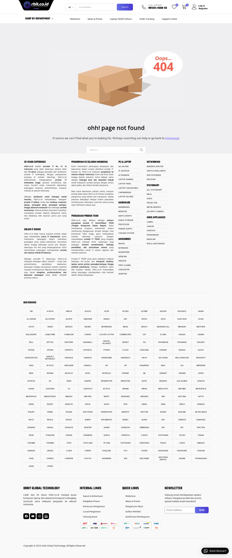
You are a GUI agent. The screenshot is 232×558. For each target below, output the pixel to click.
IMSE (31, 373)
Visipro (50, 458)
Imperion (200, 365)
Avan (200, 319)
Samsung (200, 420)
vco (125, 451)
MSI (163, 396)
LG (69, 389)
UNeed (50, 451)
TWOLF (163, 443)
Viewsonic (163, 451)
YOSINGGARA (201, 458)
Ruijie (144, 420)
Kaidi (69, 381)
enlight (201, 342)
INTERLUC (106, 373)
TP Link (106, 443)
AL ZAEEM (31, 319)
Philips (31, 412)
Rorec (125, 420)
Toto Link (87, 443)
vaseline (106, 451)
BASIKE (88, 327)
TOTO (69, 443)
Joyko (201, 373)
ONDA (144, 404)
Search (124, 7)
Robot (88, 420)
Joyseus (31, 381)
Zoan (31, 466)
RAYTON (144, 412)
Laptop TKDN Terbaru (121, 19)
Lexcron (50, 389)
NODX (31, 404)
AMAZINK (88, 319)
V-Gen (69, 451)
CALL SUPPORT (155, 5)
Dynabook (163, 342)
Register (203, 8)
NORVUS (69, 404)
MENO (144, 389)
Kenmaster (106, 381)
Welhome (144, 458)
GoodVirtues (31, 358)
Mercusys (163, 389)
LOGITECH (87, 389)
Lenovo (201, 381)
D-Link (163, 334)
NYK (125, 404)
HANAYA (88, 358)
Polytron (88, 412)
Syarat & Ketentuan (93, 496)
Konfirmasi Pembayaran (138, 516)
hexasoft (201, 358)
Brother (201, 327)
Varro (88, 451)
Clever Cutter (106, 334)
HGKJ (31, 365)
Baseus (68, 327)
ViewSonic (182, 451)
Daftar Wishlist (133, 511)
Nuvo (106, 404)
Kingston (125, 381)
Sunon (69, 435)
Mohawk (125, 396)
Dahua (182, 334)
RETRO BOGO (201, 412)
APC (125, 319)
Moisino (144, 396)
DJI (144, 342)
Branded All (163, 327)
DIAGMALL (87, 342)
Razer (163, 412)
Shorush (125, 427)
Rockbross (106, 420)
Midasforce (50, 396)
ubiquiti (201, 443)
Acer (106, 311)
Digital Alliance (106, 342)
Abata (69, 311)
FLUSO (125, 350)
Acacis (88, 311)
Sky (163, 427)
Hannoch (125, 358)
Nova (87, 404)
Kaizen (87, 381)
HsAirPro (144, 365)
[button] (215, 551)
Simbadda (144, 427)
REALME (182, 412)
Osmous (201, 404)
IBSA (163, 365)
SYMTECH (125, 435)
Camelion (69, 334)
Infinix (50, 373)
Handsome (106, 358)
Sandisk (31, 427)
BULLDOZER (31, 334)
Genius (182, 350)
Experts (69, 350)
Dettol (50, 342)
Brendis (182, 327)
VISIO (31, 458)
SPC (182, 427)
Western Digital (163, 458)
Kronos (163, 381)
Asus (163, 319)
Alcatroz (50, 319)
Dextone (69, 342)
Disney (125, 342)
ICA (182, 365)
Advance (182, 311)
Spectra (201, 427)
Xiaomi (182, 458)
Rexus (69, 420)
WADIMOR (106, 458)
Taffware (163, 435)
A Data (50, 311)
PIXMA (50, 412)
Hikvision (68, 365)
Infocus (69, 373)
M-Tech (106, 389)
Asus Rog (182, 319)
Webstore (75, 19)
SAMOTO (182, 420)
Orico (182, 404)
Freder (163, 350)
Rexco (50, 420)
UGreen (31, 451)
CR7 (144, 334)
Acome (144, 311)
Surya (107, 435)
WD (125, 458)
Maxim (125, 389)
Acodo (125, 311)
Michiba (182, 389)
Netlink (182, 396)
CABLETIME (50, 334)
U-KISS (182, 443)
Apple (144, 319)
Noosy (50, 404)
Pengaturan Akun (134, 506)
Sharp (107, 427)
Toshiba (31, 443)
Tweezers (144, 443)
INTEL (87, 373)
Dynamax (182, 342)
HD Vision (163, 358)
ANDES (106, 319)
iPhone (125, 373)
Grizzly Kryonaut (50, 357)
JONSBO (182, 373)
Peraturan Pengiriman (94, 506)
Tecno (182, 435)
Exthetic (87, 350)
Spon (31, 435)
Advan (163, 311)
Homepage (172, 138)
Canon (87, 334)
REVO (31, 420)
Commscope (125, 334)
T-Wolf (144, 435)
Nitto (201, 396)
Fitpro (106, 350)
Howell (88, 365)
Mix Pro (88, 396)
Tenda (201, 435)
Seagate (69, 427)
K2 (50, 381)
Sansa (50, 427)
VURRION (69, 458)
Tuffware (125, 443)
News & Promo (95, 19)
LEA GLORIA (182, 381)
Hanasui (69, 358)
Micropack (201, 389)
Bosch (144, 327)
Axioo (50, 327)
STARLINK (50, 435)
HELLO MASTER (182, 358)
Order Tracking (147, 19)
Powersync (106, 412)
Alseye (69, 319)
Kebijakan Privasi (91, 501)
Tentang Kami (90, 516)
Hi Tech (50, 365)
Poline (69, 412)
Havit (144, 358)
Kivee (144, 381)
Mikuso (68, 396)
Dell (31, 342)
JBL (144, 373)
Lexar (31, 389)
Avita (31, 327)
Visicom (201, 451)
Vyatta (87, 458)
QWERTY (125, 412)
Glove (201, 350)
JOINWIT (163, 373)
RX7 (163, 420)
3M (31, 311)
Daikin (201, 334)
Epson (31, 350)
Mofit (106, 396)
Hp (125, 365)
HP (106, 365)
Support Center (169, 19)
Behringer (106, 327)
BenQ (125, 327)
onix (163, 404)
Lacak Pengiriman (92, 511)
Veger (144, 451)
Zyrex (50, 466)
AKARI (201, 311)
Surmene (87, 435)
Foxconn (144, 350)
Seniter (88, 427)
